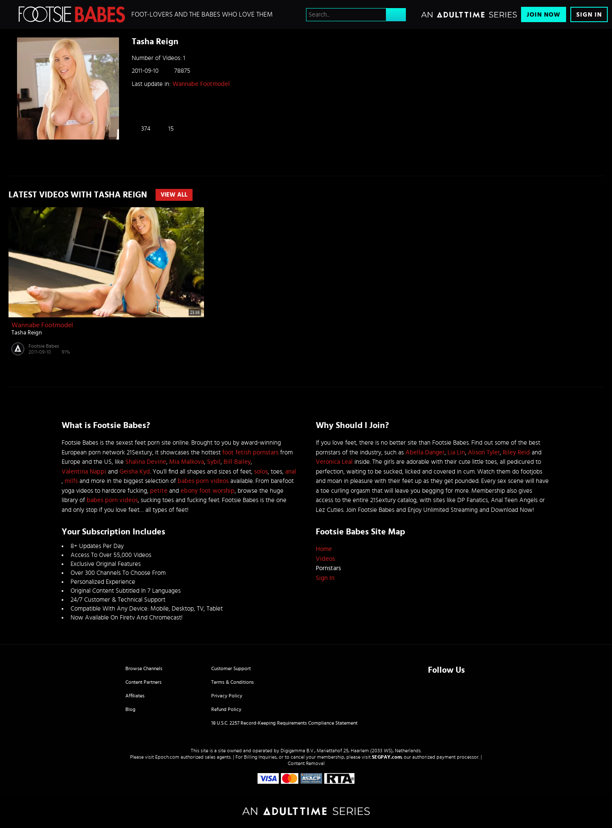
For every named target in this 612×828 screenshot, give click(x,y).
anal (290, 471)
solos (261, 471)
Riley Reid (516, 452)
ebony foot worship (208, 491)
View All (174, 195)
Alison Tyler (484, 452)
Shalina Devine (145, 462)
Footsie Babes (43, 345)
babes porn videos (203, 481)
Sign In (589, 14)
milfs (71, 481)
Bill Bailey (237, 462)
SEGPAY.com (387, 756)
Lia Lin (456, 452)
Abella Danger (425, 452)
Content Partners (143, 682)
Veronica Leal (334, 462)
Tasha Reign (26, 333)
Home (324, 549)
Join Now (544, 14)
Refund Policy (226, 709)
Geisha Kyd (134, 471)
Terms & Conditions (232, 682)
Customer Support (231, 668)
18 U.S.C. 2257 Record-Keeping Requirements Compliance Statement (284, 722)
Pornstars (328, 568)
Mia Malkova (186, 462)
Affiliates (134, 695)
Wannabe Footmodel (201, 84)
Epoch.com (167, 756)
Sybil (214, 462)
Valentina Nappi (84, 471)
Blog (130, 709)
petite (158, 491)
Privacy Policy (226, 695)
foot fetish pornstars (250, 452)
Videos (325, 559)
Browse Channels (143, 668)
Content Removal (306, 763)
